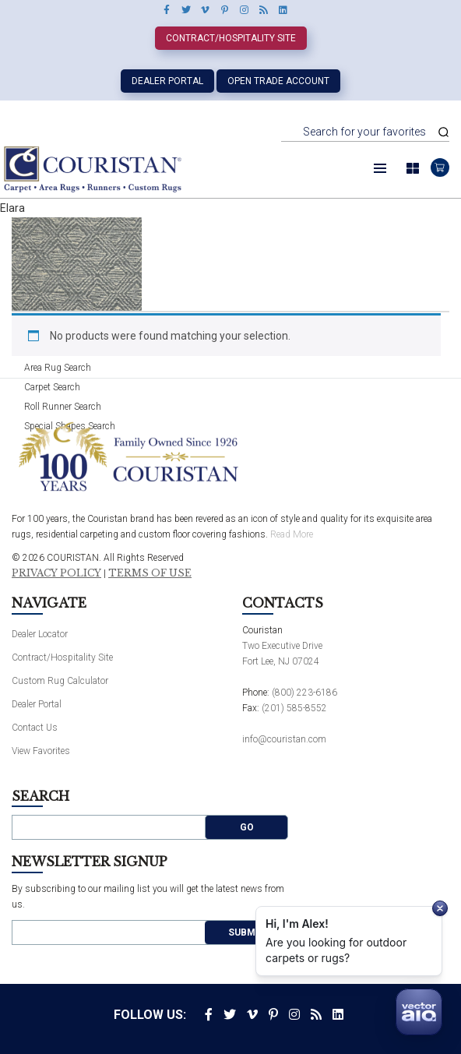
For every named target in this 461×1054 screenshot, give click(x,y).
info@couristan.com (284, 739)
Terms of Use (150, 573)
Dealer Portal (167, 81)
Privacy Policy (56, 573)
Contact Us (35, 727)
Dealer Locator (40, 634)
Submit (246, 932)
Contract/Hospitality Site (231, 38)
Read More (291, 534)
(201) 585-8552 (294, 708)
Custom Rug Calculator (60, 680)
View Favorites (41, 751)
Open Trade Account (278, 81)
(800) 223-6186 (304, 692)
